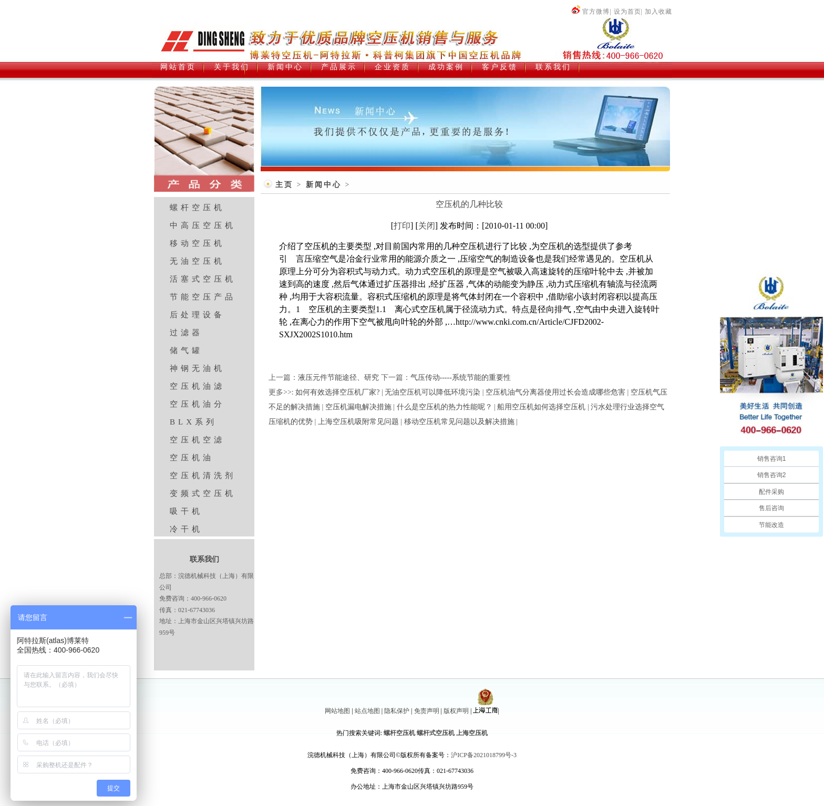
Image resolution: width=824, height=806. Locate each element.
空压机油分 (197, 404)
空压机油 (192, 457)
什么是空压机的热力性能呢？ (444, 407)
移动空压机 (197, 243)
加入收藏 (658, 11)
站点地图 (367, 711)
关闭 (426, 225)
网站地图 (337, 711)
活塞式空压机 (203, 279)
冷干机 (186, 529)
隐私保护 (396, 711)
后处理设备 (197, 315)
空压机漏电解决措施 (358, 407)
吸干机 (186, 511)
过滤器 (186, 332)
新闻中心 (324, 185)
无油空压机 (197, 261)
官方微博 (590, 11)
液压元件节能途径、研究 (338, 377)
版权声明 (456, 711)
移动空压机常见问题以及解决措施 (459, 422)
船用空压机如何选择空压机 (541, 407)
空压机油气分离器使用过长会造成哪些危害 (555, 392)
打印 (402, 225)
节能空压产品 (203, 297)
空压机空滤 (197, 440)
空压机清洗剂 (203, 475)
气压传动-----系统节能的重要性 (460, 377)
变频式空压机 (203, 493)
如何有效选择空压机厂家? (337, 392)
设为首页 (627, 11)
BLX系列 (193, 422)
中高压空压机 (203, 225)
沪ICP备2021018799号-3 (484, 755)
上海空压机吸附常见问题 (358, 422)
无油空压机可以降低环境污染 (432, 392)
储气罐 (186, 350)
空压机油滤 (197, 386)
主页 (284, 185)
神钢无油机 (197, 368)
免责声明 (426, 711)
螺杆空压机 (197, 207)
